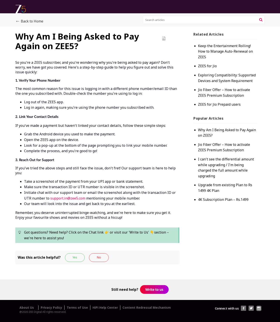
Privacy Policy (51, 307)
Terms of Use (77, 307)
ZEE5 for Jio (207, 66)
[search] (204, 20)
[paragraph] (97, 155)
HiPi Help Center (105, 307)
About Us (26, 307)
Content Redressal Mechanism (146, 307)
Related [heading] (208, 34)
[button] (260, 19)
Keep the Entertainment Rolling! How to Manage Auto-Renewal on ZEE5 (225, 51)
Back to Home (29, 21)
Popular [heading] (208, 118)
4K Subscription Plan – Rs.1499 (223, 199)
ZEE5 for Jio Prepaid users (219, 104)
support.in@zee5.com (67, 198)
